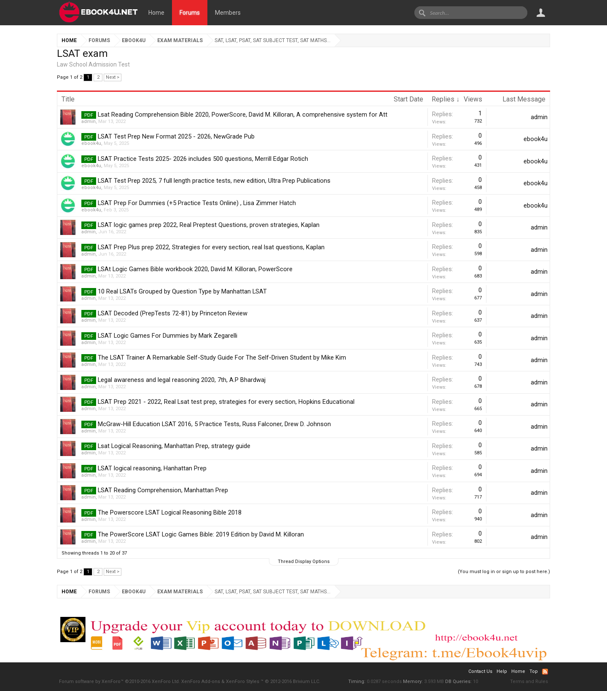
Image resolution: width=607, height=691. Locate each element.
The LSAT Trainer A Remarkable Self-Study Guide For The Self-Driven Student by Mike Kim (222, 357)
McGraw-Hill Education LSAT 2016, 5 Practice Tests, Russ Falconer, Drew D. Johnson (214, 424)
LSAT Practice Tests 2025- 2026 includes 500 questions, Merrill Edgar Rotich (203, 159)
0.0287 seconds (384, 681)
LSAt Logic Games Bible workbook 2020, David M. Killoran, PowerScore (195, 269)
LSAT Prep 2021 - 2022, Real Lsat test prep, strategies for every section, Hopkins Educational (226, 402)
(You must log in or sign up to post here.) (504, 571)
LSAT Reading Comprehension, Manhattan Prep (163, 490)
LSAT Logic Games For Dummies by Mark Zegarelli (167, 335)
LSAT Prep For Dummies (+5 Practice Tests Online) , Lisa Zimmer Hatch (197, 203)
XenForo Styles (242, 681)
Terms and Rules (529, 681)
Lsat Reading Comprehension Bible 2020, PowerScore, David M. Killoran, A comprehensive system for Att (242, 114)
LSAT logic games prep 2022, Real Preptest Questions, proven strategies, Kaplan (209, 225)
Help (502, 671)
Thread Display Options (304, 561)
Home (156, 12)
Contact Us (480, 671)
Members (228, 12)
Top (533, 671)
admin (88, 121)
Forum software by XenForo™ (119, 681)
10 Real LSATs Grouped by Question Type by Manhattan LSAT (182, 291)
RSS (545, 672)
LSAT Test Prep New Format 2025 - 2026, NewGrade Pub (176, 136)
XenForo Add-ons (200, 681)
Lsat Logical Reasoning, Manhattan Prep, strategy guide (174, 446)
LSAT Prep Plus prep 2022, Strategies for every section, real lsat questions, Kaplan (211, 247)
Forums (190, 12)
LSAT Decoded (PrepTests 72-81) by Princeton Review (172, 313)
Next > (112, 77)
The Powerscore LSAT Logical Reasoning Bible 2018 (170, 512)
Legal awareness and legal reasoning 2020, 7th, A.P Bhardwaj (182, 380)
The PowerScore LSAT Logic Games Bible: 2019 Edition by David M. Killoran (201, 534)
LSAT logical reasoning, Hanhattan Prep (152, 468)
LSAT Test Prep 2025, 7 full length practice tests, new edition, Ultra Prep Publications (214, 180)
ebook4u (91, 143)
